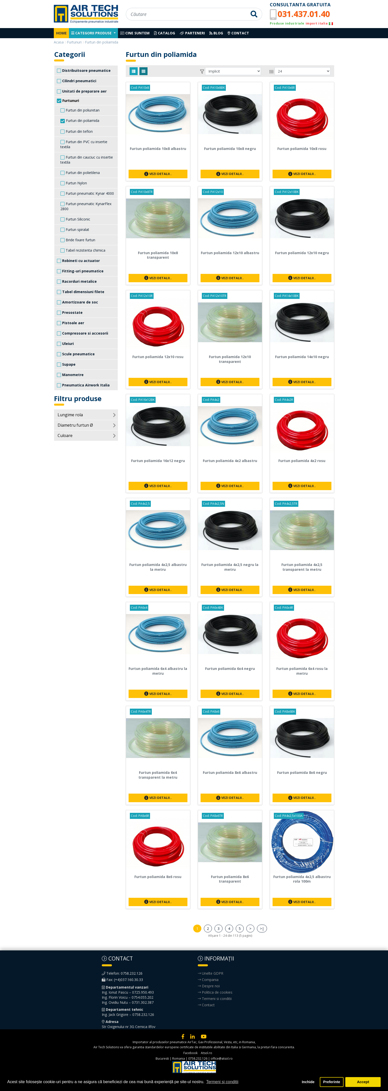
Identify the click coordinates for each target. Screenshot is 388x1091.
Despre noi (209, 986)
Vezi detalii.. (158, 173)
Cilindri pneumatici (76, 80)
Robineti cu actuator (78, 260)
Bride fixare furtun (77, 240)
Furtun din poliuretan (80, 110)
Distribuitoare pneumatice (84, 70)
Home (61, 33)
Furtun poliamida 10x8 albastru (158, 148)
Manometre (70, 374)
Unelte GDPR (210, 973)
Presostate (70, 312)
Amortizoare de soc (77, 302)
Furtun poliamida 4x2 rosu (301, 460)
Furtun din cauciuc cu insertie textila (86, 160)
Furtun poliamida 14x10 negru (302, 356)
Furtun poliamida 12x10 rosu (157, 356)
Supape (66, 364)
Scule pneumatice (76, 354)
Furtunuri (68, 100)
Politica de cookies (215, 992)
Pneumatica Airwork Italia (83, 385)
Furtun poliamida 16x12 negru (158, 460)
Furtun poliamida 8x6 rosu (157, 876)
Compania (208, 979)
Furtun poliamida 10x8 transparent (158, 255)
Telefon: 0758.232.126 (122, 973)
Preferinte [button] (331, 1082)
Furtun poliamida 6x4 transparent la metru (157, 775)
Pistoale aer (70, 322)
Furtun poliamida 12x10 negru (302, 252)
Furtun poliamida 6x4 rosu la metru (302, 671)
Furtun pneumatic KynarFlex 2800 (85, 206)
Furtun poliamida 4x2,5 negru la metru (229, 567)
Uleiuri (65, 343)
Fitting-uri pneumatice (80, 271)
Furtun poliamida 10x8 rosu (301, 148)
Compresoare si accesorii (82, 333)
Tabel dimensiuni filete (80, 291)
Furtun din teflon (76, 131)
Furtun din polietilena (80, 172)
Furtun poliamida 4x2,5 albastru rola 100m (302, 879)
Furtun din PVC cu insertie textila (83, 144)
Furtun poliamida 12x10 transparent (230, 359)
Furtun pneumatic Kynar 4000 (87, 193)
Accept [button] (363, 1082)
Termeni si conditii (215, 998)
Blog (216, 33)
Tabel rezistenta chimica (82, 250)
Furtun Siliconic (75, 219)
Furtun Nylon (73, 183)
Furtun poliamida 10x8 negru (230, 148)
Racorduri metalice (77, 281)
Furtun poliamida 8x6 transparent (230, 879)
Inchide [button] (308, 1082)
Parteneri (192, 33)
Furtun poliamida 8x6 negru (302, 772)
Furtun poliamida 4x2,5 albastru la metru (158, 567)
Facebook (190, 1053)
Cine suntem (135, 33)
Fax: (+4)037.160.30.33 (122, 979)
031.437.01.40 (304, 13)
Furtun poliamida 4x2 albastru (230, 460)
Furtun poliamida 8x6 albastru (230, 772)
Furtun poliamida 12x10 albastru (230, 252)
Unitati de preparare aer (82, 91)
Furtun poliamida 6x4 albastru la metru (158, 671)
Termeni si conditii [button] (222, 1082)
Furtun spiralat (74, 229)
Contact (238, 33)
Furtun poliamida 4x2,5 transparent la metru (301, 567)
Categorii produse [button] (92, 33)
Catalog (164, 33)
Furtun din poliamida (79, 120)
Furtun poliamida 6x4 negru (230, 668)
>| (262, 928)
